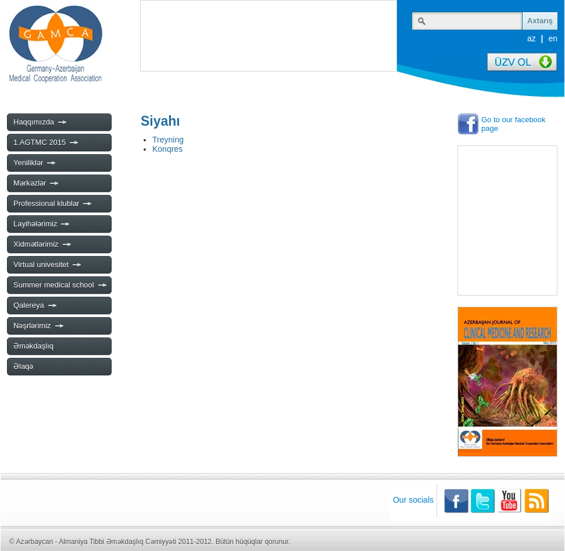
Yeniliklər (34, 163)
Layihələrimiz (41, 224)
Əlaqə (23, 366)
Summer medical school (60, 285)
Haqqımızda (40, 122)
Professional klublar (52, 203)
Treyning (168, 139)
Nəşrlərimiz (39, 325)
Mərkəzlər (36, 183)
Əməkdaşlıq (33, 346)
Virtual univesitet (47, 264)
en (552, 38)
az (531, 38)
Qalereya (35, 305)
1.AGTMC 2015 (46, 142)
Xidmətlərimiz (42, 244)
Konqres (167, 149)
